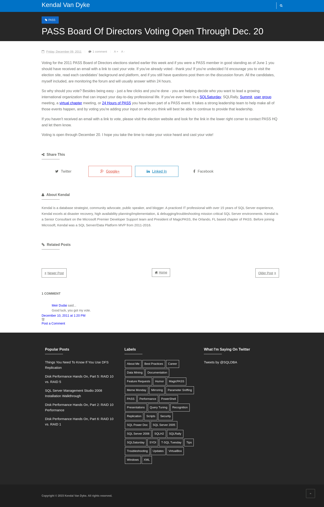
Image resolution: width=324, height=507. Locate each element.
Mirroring (157, 390)
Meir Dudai (59, 305)
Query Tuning (158, 407)
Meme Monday (136, 390)
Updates (158, 451)
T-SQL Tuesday (171, 442)
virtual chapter (70, 103)
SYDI (152, 442)
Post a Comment (53, 323)
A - (123, 51)
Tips (189, 442)
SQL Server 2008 (138, 433)
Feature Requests (138, 381)
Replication (134, 416)
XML (147, 459)
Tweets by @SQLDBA (220, 362)
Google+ (110, 171)
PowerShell (168, 398)
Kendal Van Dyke (66, 4)
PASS (51, 20)
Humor (159, 381)
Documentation (157, 372)
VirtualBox (175, 451)
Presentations (136, 407)
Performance (148, 398)
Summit (246, 97)
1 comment (99, 51)
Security (165, 416)
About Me (133, 363)
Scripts (150, 416)
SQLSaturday (210, 97)
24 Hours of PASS (116, 103)
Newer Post (55, 273)
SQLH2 (159, 433)
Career (172, 363)
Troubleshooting (137, 451)
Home (163, 272)
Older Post (265, 273)
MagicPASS (176, 381)
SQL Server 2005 (164, 425)
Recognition (180, 407)
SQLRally (175, 433)
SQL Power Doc (137, 425)
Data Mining (134, 372)
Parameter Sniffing (180, 390)
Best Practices (153, 363)
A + (116, 51)
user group (262, 97)
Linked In (157, 171)
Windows (133, 459)
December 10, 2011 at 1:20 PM (64, 315)
